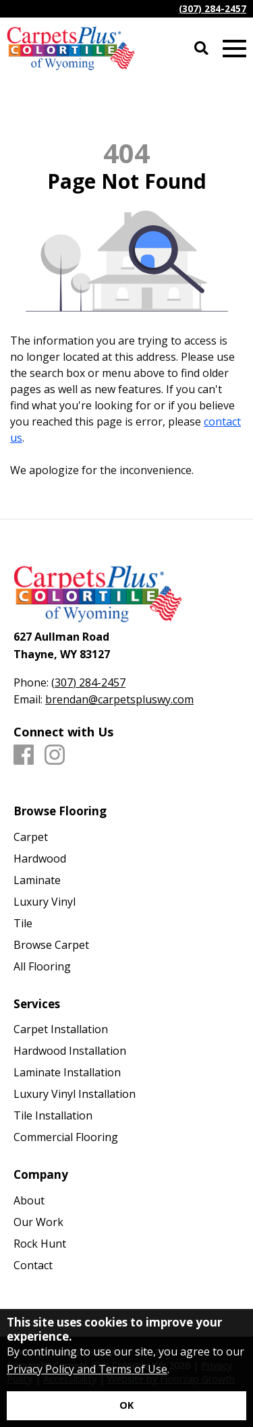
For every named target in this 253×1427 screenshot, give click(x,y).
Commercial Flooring (65, 1137)
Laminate (37, 880)
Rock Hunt (39, 1243)
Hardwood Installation (69, 1050)
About (29, 1200)
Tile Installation (52, 1115)
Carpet (30, 837)
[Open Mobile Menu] (234, 49)
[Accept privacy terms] (126, 1405)
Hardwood (39, 858)
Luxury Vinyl (44, 901)
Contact (33, 1265)
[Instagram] (55, 755)
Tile (22, 923)
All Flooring (42, 966)
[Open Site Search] (201, 49)
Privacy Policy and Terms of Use (87, 1369)
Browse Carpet (51, 944)
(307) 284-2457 (212, 8)
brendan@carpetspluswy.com (119, 699)
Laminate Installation (67, 1072)
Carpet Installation (60, 1029)
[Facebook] (23, 755)
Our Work (38, 1222)
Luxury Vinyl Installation (74, 1093)
